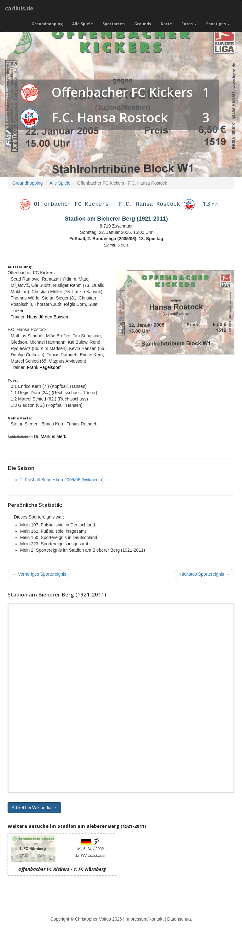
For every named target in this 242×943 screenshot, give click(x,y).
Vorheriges (39, 574)
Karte (166, 24)
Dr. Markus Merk (50, 436)
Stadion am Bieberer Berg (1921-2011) (116, 219)
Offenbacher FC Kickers (122, 92)
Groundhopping (47, 24)
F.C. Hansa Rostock (110, 117)
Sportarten (113, 24)
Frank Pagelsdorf (44, 367)
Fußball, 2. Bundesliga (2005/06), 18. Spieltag (116, 238)
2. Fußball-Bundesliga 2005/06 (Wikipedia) (62, 479)
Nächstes (204, 574)
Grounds (142, 24)
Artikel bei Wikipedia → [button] (34, 807)
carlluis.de (19, 8)
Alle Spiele (82, 24)
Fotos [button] (189, 24)
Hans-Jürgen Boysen (47, 316)
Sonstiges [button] (218, 24)
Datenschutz (179, 919)
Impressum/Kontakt (145, 919)
